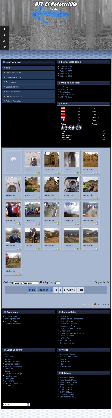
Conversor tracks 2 (68, 397)
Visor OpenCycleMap (69, 382)
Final (80, 290)
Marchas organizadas (14, 366)
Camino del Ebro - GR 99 (70, 328)
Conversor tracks (67, 394)
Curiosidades (11, 82)
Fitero (62, 364)
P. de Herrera (65, 366)
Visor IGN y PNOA (68, 385)
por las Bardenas (12, 316)
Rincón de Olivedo (67, 354)
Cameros (9, 369)
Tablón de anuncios (13, 73)
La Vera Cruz (65, 338)
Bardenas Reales (12, 364)
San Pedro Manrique (68, 356)
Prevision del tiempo (68, 377)
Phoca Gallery (101, 304)
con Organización (12, 319)
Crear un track (66, 387)
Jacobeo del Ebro (67, 326)
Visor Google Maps (68, 380)
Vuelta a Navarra (67, 321)
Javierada (64, 316)
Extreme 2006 (66, 71)
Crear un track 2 (67, 390)
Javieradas (9, 371)
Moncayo (9, 356)
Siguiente (69, 290)
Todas (7, 354)
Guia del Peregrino (13, 101)
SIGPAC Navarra (67, 392)
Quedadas (9, 378)
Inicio (8, 68)
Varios (7, 359)
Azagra (63, 359)
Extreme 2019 (66, 66)
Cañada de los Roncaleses (71, 319)
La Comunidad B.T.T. (14, 96)
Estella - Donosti (67, 336)
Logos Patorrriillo (12, 87)
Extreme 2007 (66, 76)
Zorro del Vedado (13, 92)
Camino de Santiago (68, 324)
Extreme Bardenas (13, 324)
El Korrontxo (65, 331)
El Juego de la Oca (13, 77)
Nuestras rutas (11, 376)
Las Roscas (65, 361)
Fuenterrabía (65, 340)
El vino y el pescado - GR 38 (72, 333)
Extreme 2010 (66, 69)
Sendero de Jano (67, 343)
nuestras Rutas (11, 321)
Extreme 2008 (66, 73)
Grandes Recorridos (13, 383)
